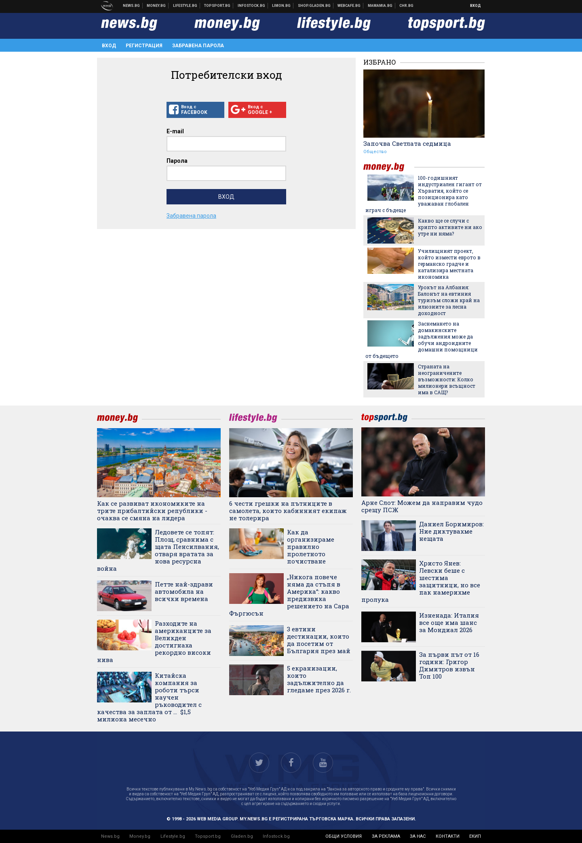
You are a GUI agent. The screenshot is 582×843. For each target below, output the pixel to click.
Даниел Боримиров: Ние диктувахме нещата (451, 531)
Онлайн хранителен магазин (314, 5)
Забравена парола (198, 45)
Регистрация (144, 45)
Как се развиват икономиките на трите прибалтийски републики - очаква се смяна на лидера (152, 510)
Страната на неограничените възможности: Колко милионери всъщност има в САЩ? (446, 379)
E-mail (175, 131)
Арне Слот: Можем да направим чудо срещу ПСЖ (422, 506)
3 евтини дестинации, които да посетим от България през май (318, 639)
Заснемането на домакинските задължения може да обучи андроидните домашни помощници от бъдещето (421, 339)
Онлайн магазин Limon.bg (281, 5)
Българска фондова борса (251, 5)
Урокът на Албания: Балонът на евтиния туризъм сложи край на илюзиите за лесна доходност (449, 300)
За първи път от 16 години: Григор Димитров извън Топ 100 (449, 665)
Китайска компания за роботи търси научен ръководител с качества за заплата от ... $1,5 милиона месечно (149, 697)
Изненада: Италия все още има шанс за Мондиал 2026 (449, 622)
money (388, 167)
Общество (375, 151)
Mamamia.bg (380, 5)
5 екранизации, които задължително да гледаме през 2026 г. (319, 679)
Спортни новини (217, 5)
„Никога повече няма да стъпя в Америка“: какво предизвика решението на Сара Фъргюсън (289, 595)
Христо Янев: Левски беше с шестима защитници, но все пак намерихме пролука (420, 581)
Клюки (185, 5)
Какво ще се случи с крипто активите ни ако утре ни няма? (450, 227)
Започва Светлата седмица (407, 143)
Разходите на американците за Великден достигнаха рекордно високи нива (154, 641)
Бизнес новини (156, 5)
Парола (177, 161)
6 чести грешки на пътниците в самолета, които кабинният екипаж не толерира (288, 510)
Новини (131, 5)
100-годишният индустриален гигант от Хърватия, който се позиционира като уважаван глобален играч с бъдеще (423, 193)
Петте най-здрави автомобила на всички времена (184, 591)
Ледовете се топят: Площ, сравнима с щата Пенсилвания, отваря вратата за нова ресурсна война (158, 550)
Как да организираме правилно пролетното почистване (310, 546)
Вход (475, 6)
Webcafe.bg (349, 5)
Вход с (195, 110)
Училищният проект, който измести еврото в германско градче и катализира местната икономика (449, 264)
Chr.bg (406, 5)
